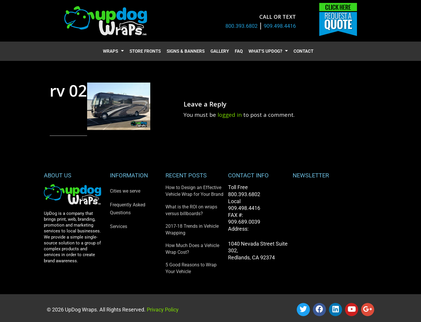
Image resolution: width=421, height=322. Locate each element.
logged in (230, 114)
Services (118, 226)
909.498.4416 (280, 26)
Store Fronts (145, 51)
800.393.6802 (241, 26)
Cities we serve (125, 191)
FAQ (239, 51)
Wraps (113, 51)
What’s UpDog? (268, 51)
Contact (303, 51)
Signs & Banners (186, 51)
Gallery (219, 51)
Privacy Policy (162, 309)
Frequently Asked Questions (127, 208)
